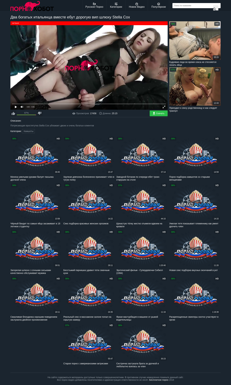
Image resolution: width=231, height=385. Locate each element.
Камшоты (28, 131)
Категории (116, 5)
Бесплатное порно (158, 380)
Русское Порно (94, 5)
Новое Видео (137, 5)
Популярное (158, 5)
